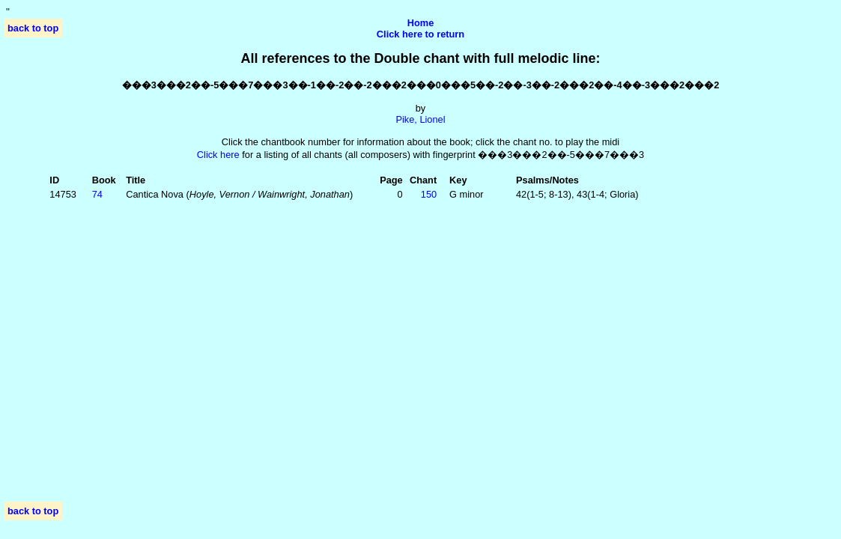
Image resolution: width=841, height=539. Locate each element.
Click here (218, 154)
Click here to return (420, 34)
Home (420, 22)
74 (97, 194)
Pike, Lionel (420, 119)
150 (429, 194)
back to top (32, 28)
